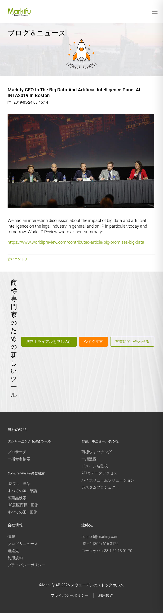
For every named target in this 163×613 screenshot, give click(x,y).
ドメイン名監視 (94, 466)
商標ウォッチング (96, 452)
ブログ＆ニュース (23, 543)
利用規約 (15, 558)
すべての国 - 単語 (22, 491)
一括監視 (89, 459)
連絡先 (13, 551)
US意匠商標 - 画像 (23, 505)
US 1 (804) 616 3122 (100, 543)
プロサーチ (17, 452)
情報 (11, 536)
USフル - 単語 (19, 483)
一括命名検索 (19, 459)
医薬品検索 (17, 498)
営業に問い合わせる (132, 341)
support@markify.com (99, 536)
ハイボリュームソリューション (107, 480)
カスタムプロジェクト (100, 487)
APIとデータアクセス (99, 473)
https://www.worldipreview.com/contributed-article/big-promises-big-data (76, 242)
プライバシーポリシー (26, 565)
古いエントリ (17, 259)
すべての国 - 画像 (22, 512)
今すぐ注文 (93, 341)
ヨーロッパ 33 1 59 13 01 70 (106, 551)
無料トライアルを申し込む (49, 341)
